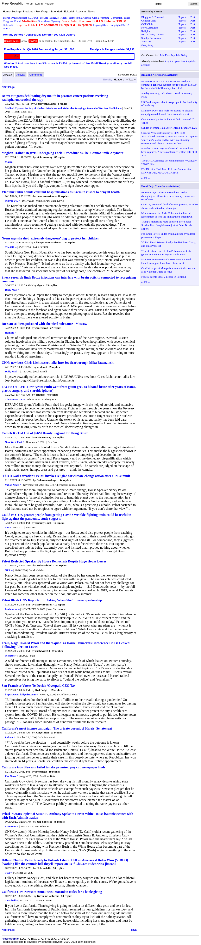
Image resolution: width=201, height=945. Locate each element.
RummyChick (43, 522)
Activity (21, 74)
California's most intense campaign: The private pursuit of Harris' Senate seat (57, 728)
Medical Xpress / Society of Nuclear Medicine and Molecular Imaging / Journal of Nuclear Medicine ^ (63, 108)
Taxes (127, 17)
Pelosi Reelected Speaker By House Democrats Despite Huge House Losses (54, 561)
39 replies (54, 366)
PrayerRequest (19, 17)
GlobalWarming (100, 17)
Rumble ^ (10, 332)
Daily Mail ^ (12, 289)
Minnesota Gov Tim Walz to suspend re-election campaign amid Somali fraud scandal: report (167, 112)
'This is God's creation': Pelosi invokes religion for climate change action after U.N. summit (66, 476)
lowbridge (41, 771)
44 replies (65, 480)
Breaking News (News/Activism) (159, 74)
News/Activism (149, 27)
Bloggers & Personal (152, 17)
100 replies (60, 565)
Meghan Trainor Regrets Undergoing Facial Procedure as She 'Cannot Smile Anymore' (63, 153)
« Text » (131, 79)
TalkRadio (8, 24)
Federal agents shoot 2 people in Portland (163, 276)
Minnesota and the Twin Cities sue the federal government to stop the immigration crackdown (166, 215)
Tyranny (55, 21)
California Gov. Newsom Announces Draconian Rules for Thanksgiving (52, 892)
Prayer (6, 17)
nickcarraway (44, 157)
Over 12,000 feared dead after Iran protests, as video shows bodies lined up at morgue (169, 206)
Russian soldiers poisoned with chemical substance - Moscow (44, 323)
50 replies (58, 868)
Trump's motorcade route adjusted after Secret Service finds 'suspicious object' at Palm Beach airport (166, 225)
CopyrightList (100, 24)
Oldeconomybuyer (47, 480)
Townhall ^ (11, 900)
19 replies (59, 604)
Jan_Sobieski (44, 821)
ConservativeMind (45, 103)
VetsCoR (146, 41)
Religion (146, 31)
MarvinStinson (43, 604)
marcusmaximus (46, 196)
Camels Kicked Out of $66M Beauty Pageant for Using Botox (45, 433)
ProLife (44, 17)
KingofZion (42, 732)
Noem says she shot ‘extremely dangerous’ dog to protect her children (50, 238)
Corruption (117, 17)
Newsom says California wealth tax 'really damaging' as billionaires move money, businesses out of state (168, 196)
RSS (134, 929)
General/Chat (148, 20)
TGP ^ (9, 872)
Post (192, 17)
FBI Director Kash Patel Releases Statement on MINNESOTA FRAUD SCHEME (166, 170)
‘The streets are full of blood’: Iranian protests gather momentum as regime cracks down (166, 252)
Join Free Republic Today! (174, 55)
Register (49, 3)
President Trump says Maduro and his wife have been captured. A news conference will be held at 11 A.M (169, 152)
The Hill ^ (11, 247)
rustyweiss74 (42, 650)
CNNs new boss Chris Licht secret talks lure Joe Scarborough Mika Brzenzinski (58, 362)
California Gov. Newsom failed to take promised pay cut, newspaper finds (53, 767)
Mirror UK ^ (12, 200)
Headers (119, 79)
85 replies (59, 157)
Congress (8, 21)
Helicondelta (44, 868)
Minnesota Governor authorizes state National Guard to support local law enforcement (166, 261)
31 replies (63, 196)
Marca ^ (10, 161)
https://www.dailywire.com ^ (21, 694)
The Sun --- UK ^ (15, 399)
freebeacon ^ (12, 609)
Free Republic (13, 3)
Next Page (8, 87)
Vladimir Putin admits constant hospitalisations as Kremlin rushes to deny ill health (61, 192)
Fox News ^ (11, 776)
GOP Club (146, 24)
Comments (35, 74)
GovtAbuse (44, 21)
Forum (29, 3)
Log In (39, 3)
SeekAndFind (44, 565)
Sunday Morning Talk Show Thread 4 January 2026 (169, 127)
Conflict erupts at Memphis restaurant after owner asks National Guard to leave (168, 270)
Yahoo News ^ (13, 484)
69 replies (56, 689)
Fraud (17, 21)
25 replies (51, 285)
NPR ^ (9, 570)
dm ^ (8, 527)
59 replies (66, 895)
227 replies (69, 242)
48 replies (52, 394)
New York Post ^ (14, 442)
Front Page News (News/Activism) (160, 186)
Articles (7, 75)
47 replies (57, 650)
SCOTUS (33, 17)
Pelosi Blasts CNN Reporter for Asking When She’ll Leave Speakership (52, 600)
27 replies (55, 327)
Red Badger (42, 689)
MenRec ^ (11, 655)
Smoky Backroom (151, 37)
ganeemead (41, 327)
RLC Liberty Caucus (152, 34)
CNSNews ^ (12, 826)
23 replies (56, 732)
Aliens (64, 17)
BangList (54, 17)
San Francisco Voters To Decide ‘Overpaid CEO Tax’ (39, 685)
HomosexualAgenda (80, 17)
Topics (182, 17)
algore (40, 285)
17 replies (59, 522)
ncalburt (42, 366)
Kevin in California (48, 895)
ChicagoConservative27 (47, 242)
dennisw (40, 394)
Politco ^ (10, 737)
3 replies (62, 103)
